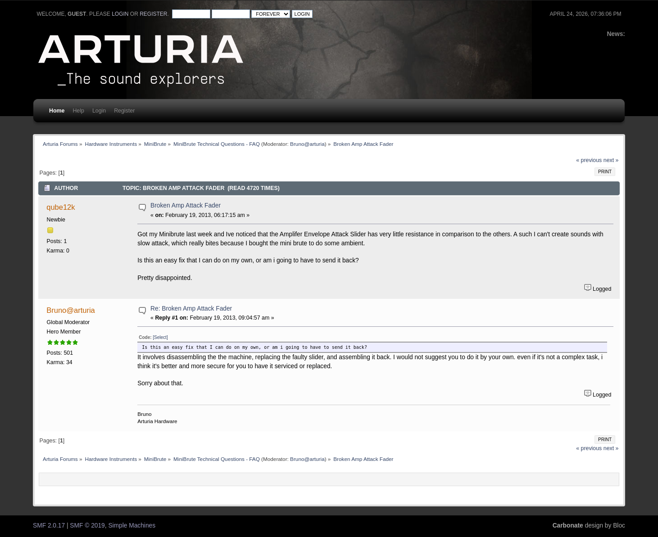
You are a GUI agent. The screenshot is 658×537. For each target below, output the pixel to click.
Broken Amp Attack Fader (185, 205)
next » (611, 160)
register (153, 14)
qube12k (60, 207)
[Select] (160, 337)
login (120, 14)
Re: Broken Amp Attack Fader (191, 308)
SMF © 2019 (87, 525)
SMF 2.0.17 (49, 525)
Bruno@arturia (307, 144)
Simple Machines (131, 525)
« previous (589, 160)
